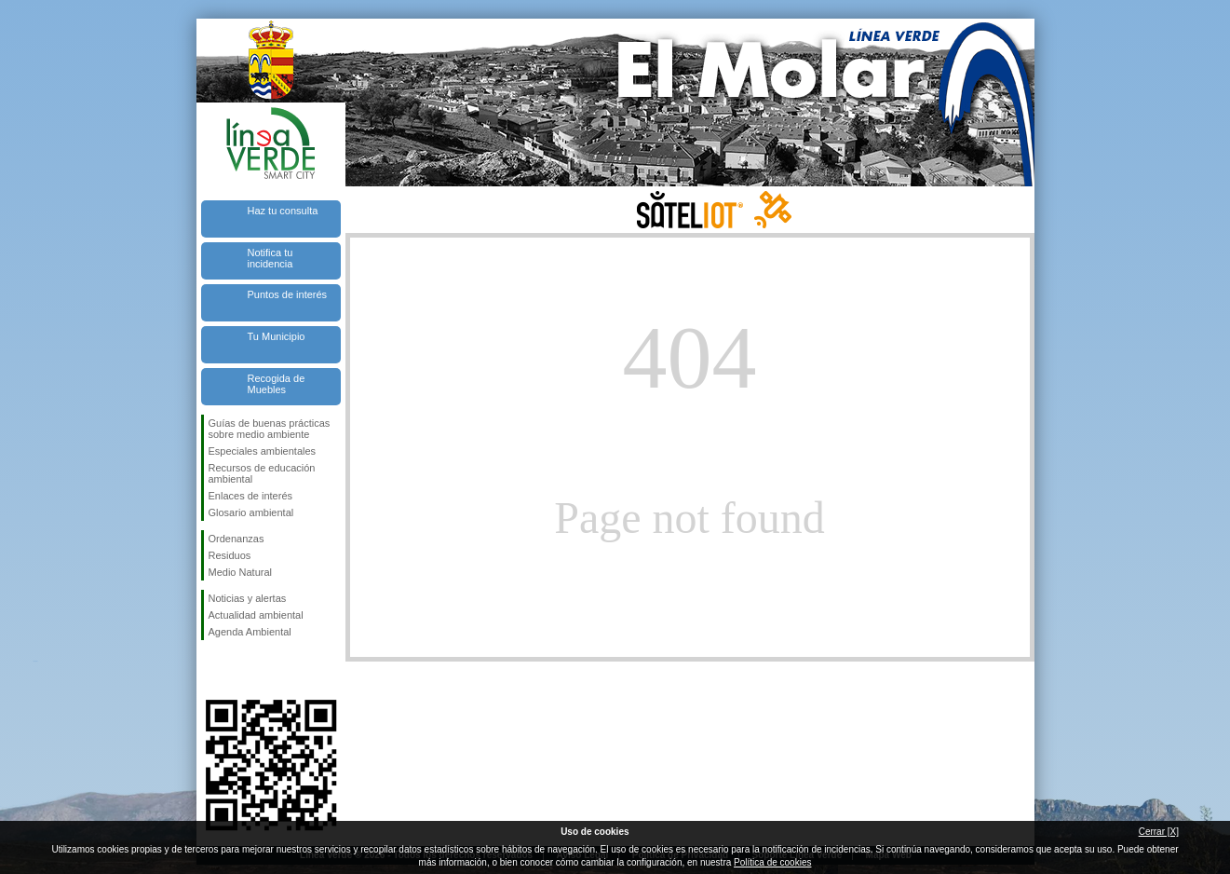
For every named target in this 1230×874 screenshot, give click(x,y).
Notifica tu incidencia (270, 258)
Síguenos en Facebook (212, 670)
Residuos (230, 555)
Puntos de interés (288, 294)
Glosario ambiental (251, 512)
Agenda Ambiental (250, 631)
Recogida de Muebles (276, 384)
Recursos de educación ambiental (262, 473)
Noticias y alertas (248, 598)
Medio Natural (240, 572)
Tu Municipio (276, 336)
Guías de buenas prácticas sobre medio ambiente (270, 428)
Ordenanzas (236, 538)
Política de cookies (772, 862)
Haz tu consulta (283, 210)
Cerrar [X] (1159, 831)
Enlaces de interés (251, 495)
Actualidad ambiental (256, 615)
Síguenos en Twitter (243, 670)
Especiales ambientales (263, 451)
